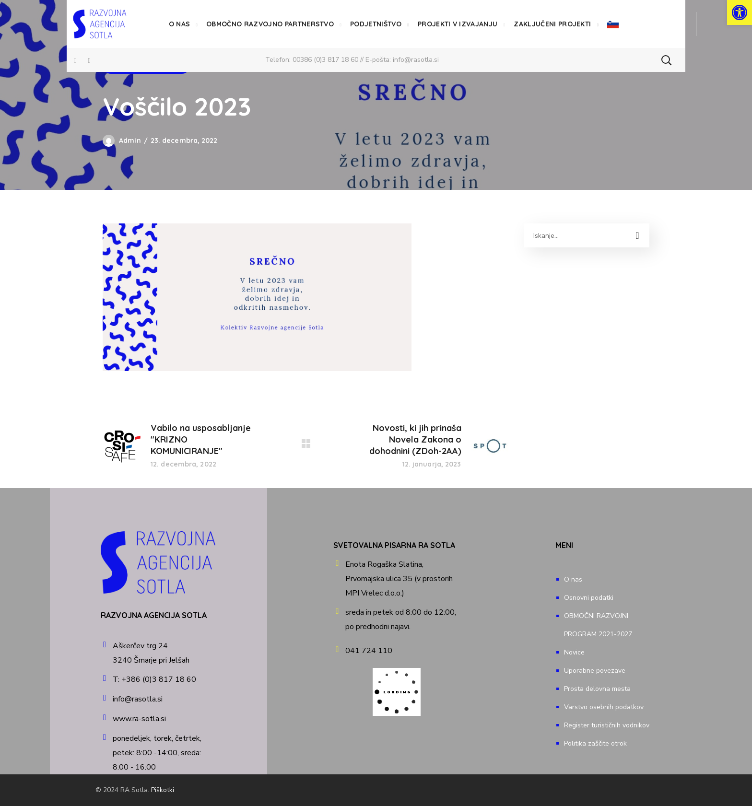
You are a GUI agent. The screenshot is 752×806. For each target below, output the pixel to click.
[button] (666, 60)
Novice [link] (574, 652)
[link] (739, 12)
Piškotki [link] (162, 789)
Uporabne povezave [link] (594, 670)
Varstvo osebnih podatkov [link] (604, 707)
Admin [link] (130, 140)
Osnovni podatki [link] (588, 597)
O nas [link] (573, 579)
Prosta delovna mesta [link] (597, 688)
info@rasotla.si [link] (416, 59)
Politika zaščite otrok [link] (595, 743)
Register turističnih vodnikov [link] (606, 725)
